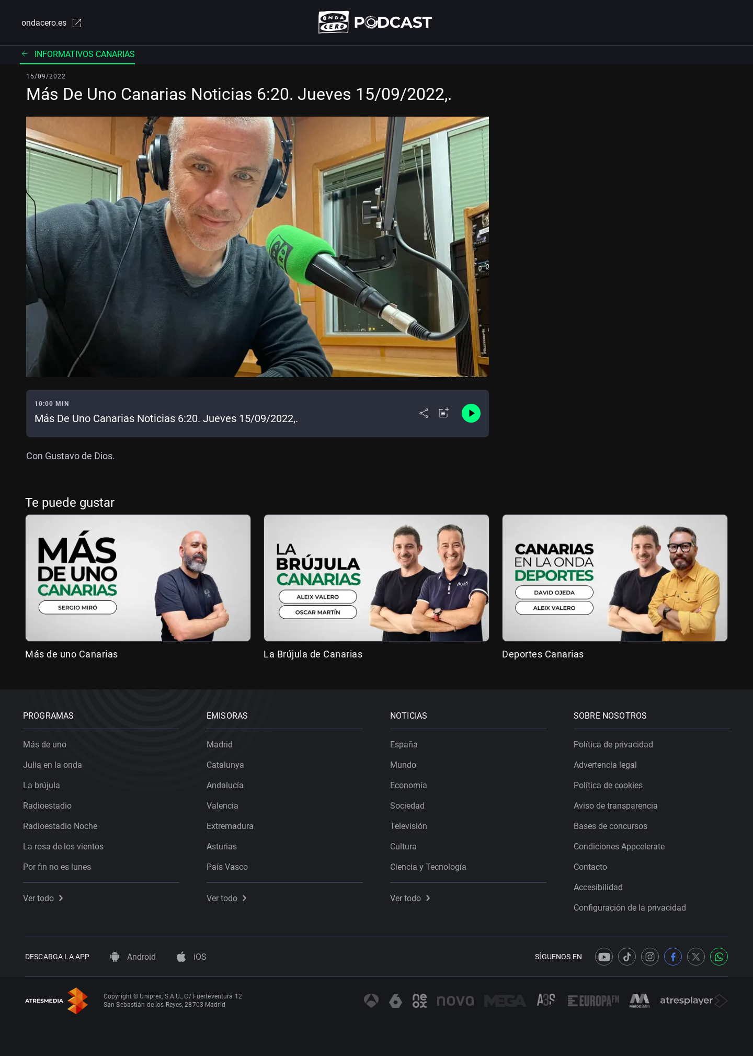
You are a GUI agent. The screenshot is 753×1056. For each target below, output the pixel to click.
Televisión (410, 824)
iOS (192, 957)
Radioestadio (49, 804)
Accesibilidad (600, 885)
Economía (410, 783)
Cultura (405, 844)
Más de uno (47, 742)
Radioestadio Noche (62, 824)
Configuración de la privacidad (632, 906)
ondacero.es (50, 23)
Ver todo (45, 896)
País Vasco (229, 865)
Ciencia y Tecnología (430, 865)
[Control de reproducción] (471, 414)
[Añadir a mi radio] (444, 414)
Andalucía (227, 783)
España (406, 742)
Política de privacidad (615, 742)
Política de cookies (610, 783)
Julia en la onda (54, 763)
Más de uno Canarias (71, 654)
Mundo (405, 763)
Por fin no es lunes (59, 865)
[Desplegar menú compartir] (424, 414)
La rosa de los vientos (65, 844)
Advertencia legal (607, 763)
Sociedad (409, 804)
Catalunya (227, 763)
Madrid (222, 742)
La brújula (43, 783)
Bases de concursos (612, 824)
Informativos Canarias (77, 55)
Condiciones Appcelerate (621, 844)
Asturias (224, 844)
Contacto (592, 865)
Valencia (225, 804)
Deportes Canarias (543, 654)
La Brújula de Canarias (313, 654)
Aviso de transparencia (618, 804)
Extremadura (232, 824)
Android (133, 957)
